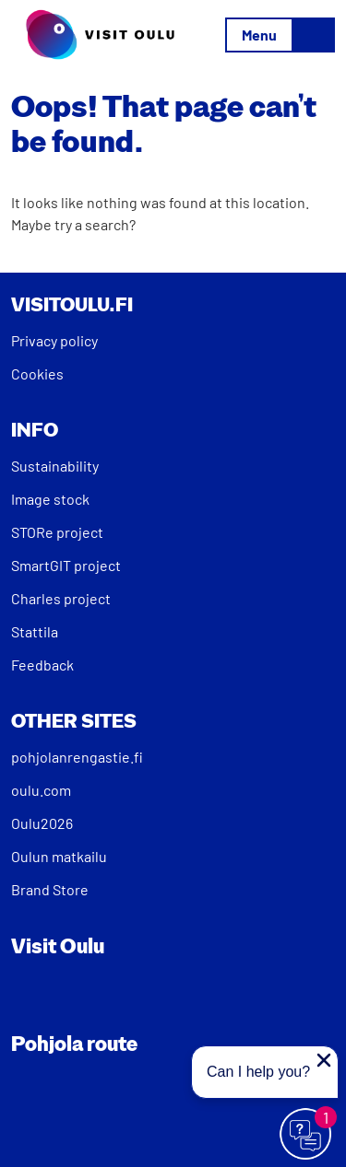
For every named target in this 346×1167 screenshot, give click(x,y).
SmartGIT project (66, 565)
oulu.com (41, 790)
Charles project (61, 598)
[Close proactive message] (324, 1060)
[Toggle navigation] (280, 35)
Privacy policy (54, 340)
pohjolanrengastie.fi (77, 756)
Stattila (34, 631)
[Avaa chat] (306, 1134)
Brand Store (50, 889)
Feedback (42, 664)
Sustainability (55, 465)
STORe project (57, 532)
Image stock (50, 499)
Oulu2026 (42, 823)
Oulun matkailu (59, 856)
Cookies (37, 373)
